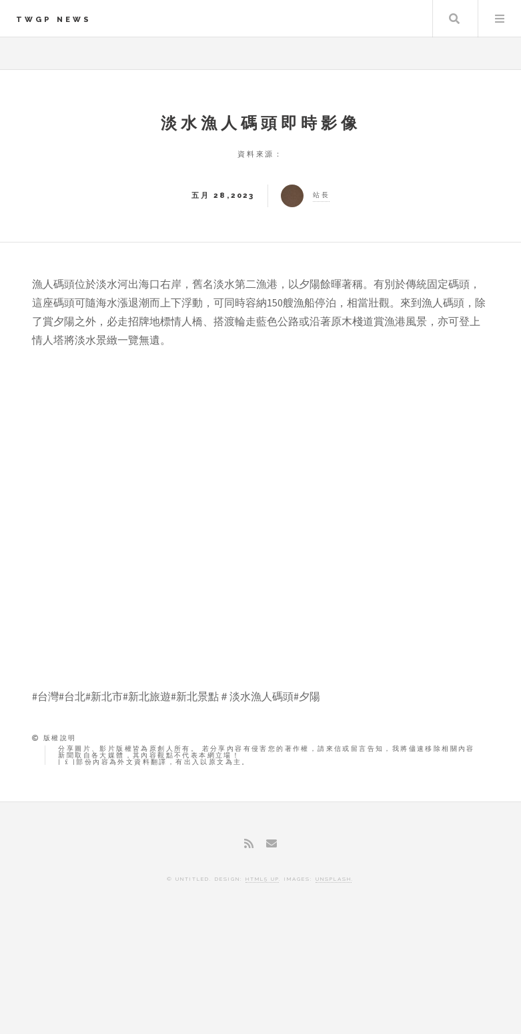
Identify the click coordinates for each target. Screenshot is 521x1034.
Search (454, 18)
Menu (499, 18)
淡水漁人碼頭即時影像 (261, 123)
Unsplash (334, 878)
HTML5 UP (262, 878)
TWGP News (53, 19)
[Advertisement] (261, 977)
